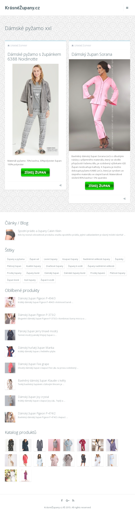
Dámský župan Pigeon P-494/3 (36, 298)
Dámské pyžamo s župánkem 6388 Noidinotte (34, 56)
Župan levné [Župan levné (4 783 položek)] (13, 280)
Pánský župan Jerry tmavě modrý (38, 331)
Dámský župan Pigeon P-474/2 (36, 413)
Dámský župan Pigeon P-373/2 (36, 315)
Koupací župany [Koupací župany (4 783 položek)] (70, 259)
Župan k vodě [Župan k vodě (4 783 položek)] (47, 280)
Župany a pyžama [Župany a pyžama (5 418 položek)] (16, 259)
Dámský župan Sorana (92, 54)
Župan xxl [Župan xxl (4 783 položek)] (34, 259)
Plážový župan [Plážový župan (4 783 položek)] (14, 266)
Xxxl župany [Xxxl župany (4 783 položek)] (30, 280)
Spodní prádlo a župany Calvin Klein (39, 231)
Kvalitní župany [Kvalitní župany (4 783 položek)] (33, 266)
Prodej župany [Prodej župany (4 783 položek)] (14, 273)
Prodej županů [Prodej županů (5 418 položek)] (97, 273)
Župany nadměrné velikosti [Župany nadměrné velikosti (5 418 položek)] (101, 266)
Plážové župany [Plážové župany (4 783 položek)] (117, 273)
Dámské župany (18, 45)
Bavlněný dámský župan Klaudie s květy (42, 380)
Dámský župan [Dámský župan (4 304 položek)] (52, 273)
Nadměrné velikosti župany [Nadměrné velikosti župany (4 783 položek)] (96, 259)
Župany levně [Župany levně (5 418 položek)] (32, 273)
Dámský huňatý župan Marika (36, 348)
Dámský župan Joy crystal (33, 397)
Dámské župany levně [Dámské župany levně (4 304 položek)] (74, 273)
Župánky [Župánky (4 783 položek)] (119, 259)
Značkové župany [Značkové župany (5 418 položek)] (54, 266)
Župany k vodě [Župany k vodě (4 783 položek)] (75, 266)
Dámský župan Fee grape (33, 364)
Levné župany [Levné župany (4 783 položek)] (50, 259)
